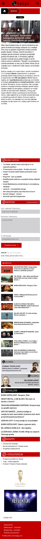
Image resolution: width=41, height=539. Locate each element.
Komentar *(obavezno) (20, 224)
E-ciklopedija (12, 455)
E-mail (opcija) (20, 238)
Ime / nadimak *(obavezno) (20, 211)
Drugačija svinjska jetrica (11, 449)
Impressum (7, 525)
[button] (3, 3)
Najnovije (6, 263)
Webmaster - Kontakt (11, 527)
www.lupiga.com (17, 536)
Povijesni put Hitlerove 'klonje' (13, 459)
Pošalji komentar (11, 245)
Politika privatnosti (10, 533)
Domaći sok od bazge (10, 444)
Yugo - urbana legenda (11, 461)
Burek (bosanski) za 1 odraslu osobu (15, 446)
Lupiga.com (7, 517)
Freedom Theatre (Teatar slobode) (15, 464)
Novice (14, 11)
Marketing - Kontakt (11, 530)
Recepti (8, 439)
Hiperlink (9, 391)
